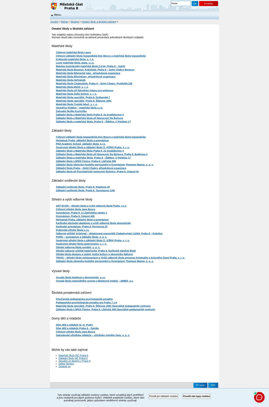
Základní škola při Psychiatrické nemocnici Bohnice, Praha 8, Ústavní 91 (97, 171)
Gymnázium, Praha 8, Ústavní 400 (75, 216)
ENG (213, 385)
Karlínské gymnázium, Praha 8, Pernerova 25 (81, 226)
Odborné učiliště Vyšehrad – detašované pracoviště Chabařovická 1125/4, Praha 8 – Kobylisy (109, 233)
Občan (64, 21)
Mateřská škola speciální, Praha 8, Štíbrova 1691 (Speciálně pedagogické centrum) (103, 306)
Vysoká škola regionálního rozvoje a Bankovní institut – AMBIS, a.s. (94, 281)
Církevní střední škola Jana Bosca (75, 209)
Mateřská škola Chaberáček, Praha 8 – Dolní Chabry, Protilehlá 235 (94, 83)
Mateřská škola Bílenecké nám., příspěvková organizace (88, 73)
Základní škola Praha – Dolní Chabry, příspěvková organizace (91, 168)
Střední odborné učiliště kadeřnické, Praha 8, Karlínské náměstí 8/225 (96, 250)
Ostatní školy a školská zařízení (99, 21)
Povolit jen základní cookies (163, 396)
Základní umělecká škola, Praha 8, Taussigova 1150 (85, 190)
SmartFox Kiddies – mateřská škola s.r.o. (79, 107)
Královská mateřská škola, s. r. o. (75, 59)
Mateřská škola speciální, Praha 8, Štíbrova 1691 (83, 100)
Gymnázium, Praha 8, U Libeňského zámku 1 (81, 212)
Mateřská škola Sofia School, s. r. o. (76, 94)
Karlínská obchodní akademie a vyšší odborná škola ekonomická (93, 223)
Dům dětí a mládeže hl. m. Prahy (74, 324)
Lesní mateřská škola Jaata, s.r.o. (75, 62)
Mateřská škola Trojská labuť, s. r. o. (76, 104)
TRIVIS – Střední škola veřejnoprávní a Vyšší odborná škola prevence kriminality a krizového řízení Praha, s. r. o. (120, 257)
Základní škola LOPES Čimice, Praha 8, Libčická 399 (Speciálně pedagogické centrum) (105, 309)
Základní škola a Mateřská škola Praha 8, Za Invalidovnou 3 (90, 114)
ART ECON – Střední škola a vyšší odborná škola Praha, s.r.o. (91, 205)
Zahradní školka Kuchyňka (71, 111)
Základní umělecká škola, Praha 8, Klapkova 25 (83, 187)
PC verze (200, 385)
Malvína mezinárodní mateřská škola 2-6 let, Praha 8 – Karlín (90, 66)
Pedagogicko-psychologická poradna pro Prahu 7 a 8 (86, 302)
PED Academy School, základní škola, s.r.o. (81, 144)
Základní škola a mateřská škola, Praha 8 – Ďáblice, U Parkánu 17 (93, 121)
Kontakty (208, 3)
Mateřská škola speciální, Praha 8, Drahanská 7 (83, 97)
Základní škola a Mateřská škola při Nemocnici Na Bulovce (89, 118)
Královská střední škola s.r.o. (72, 230)
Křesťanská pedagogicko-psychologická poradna (84, 299)
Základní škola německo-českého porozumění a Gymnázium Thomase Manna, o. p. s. (105, 164)
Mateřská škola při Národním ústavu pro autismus (84, 90)
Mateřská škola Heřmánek (71, 80)
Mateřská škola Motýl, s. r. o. (72, 87)
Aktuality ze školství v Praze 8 (74, 361)
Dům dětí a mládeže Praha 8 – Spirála (77, 328)
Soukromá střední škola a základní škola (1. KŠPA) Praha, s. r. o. (93, 147)
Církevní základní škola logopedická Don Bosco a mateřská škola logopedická (101, 55)
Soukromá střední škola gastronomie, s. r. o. (81, 244)
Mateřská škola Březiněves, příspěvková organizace (85, 76)
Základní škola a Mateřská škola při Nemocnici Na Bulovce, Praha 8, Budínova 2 (102, 154)
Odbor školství (66, 363)
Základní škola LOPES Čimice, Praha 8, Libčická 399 (86, 161)
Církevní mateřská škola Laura (73, 52)
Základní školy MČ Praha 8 (72, 358)
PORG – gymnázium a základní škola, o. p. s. (81, 237)
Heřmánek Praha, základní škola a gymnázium (82, 140)
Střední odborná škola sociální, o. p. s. (78, 247)
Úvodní (54, 21)
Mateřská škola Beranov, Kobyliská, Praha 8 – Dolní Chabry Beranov (95, 69)
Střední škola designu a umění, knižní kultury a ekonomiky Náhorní (94, 254)
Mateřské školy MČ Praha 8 (73, 355)
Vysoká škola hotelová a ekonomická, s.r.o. (80, 277)
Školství (75, 21)
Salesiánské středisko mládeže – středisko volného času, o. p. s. (93, 335)
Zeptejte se (64, 366)
